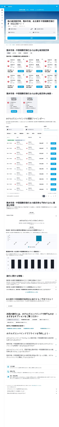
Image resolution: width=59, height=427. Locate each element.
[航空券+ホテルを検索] (2, 18)
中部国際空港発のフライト (45, 357)
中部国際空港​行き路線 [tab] (25, 348)
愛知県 (14, 44)
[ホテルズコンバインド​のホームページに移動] (8, 6)
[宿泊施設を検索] (2, 12)
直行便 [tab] (19, 53)
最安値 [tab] (8, 53)
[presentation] (23, 23)
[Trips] (2, 23)
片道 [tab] (31, 53)
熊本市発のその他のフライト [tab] (21, 351)
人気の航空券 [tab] (34, 348)
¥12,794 (14, 23)
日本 (10, 44)
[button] (2, 6)
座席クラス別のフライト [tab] (44, 348)
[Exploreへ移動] (2, 20)
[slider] (57, 130)
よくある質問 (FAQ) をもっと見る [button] (31, 320)
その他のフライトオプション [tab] (12, 348)
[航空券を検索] (2, 10)
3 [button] (48, 196)
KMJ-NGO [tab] (32, 212)
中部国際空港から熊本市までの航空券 (14, 357)
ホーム (7, 44)
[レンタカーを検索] (2, 15)
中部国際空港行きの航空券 (28, 357)
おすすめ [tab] (14, 53)
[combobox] (22, 26)
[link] (14, 111)
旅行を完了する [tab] (10, 351)
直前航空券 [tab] (26, 53)
